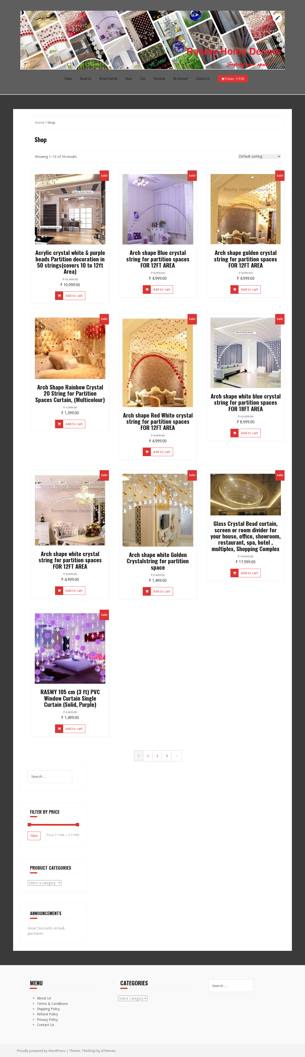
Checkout (159, 78)
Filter (34, 835)
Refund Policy (47, 1014)
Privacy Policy (47, 1019)
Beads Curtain (108, 78)
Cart (142, 78)
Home (68, 78)
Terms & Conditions (52, 1003)
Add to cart (74, 295)
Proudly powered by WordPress (41, 1050)
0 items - (234, 78)
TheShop (89, 1050)
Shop (128, 78)
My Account (180, 78)
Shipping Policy (48, 1009)
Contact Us (203, 78)
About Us (85, 78)
